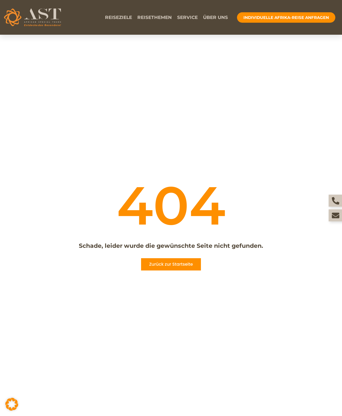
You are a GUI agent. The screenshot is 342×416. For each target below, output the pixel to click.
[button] (12, 404)
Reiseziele (118, 17)
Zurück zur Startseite (171, 264)
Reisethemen (154, 17)
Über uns (215, 17)
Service (187, 17)
